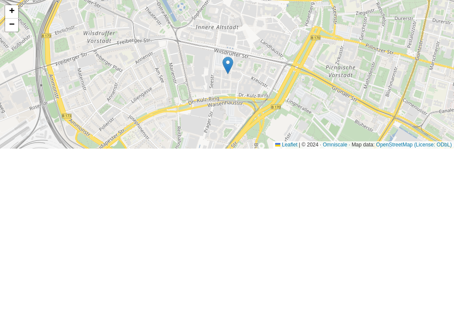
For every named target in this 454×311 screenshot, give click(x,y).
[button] (227, 65)
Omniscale (335, 145)
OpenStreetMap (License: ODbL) (414, 145)
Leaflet (286, 145)
